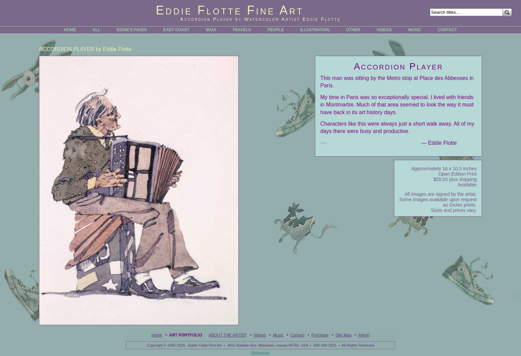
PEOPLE (276, 30)
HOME (70, 30)
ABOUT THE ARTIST (228, 335)
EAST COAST (176, 30)
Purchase (319, 335)
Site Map (343, 335)
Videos (260, 335)
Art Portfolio (185, 335)
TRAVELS (242, 30)
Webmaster (260, 353)
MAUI (211, 30)
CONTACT (447, 30)
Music (278, 335)
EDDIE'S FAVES (132, 30)
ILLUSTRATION (314, 30)
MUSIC (414, 30)
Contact (297, 335)
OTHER (353, 30)
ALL (96, 30)
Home (156, 335)
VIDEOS (384, 30)
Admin (364, 335)
